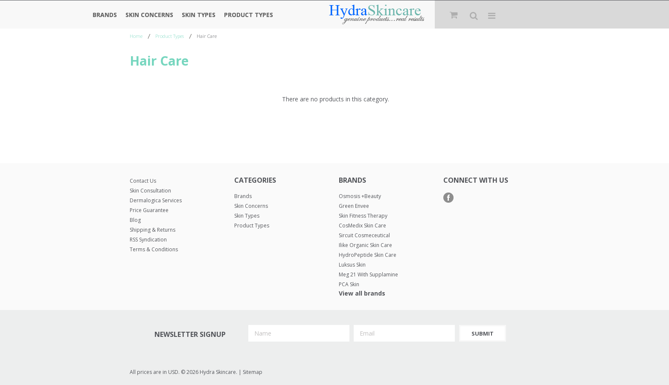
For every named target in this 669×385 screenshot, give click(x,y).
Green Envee (354, 206)
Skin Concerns (149, 15)
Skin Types (198, 15)
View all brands (362, 293)
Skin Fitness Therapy (363, 215)
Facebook (448, 197)
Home (136, 36)
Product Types (248, 15)
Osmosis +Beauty (360, 196)
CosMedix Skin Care (362, 225)
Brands (105, 15)
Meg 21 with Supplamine (368, 274)
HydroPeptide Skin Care (367, 255)
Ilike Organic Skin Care (365, 245)
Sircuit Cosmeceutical (364, 235)
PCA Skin (349, 284)
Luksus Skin (352, 264)
